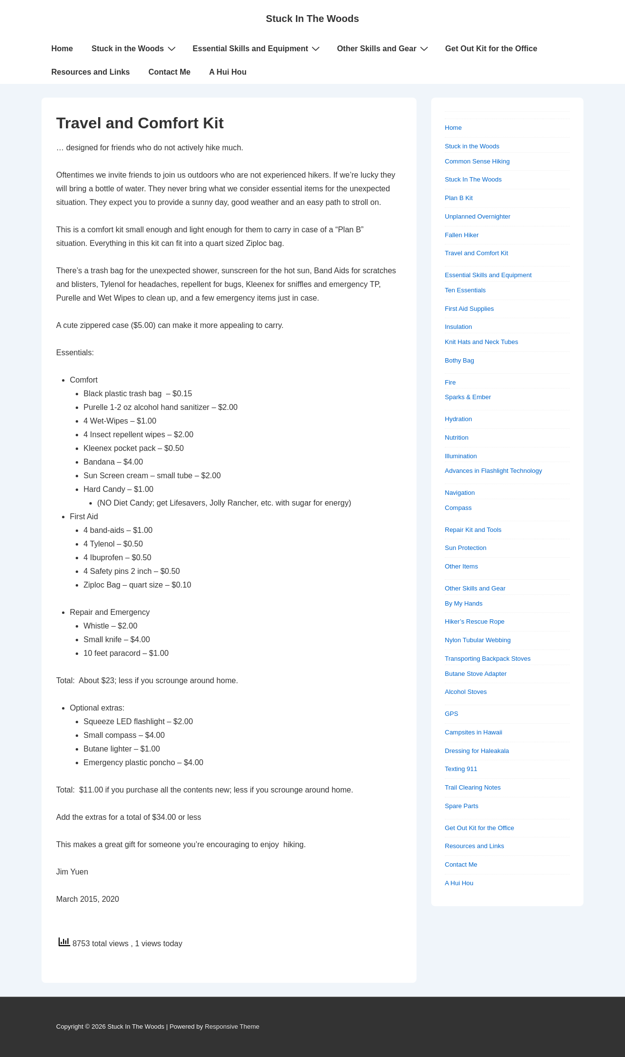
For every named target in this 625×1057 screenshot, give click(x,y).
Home (62, 48)
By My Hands (463, 603)
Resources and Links (90, 72)
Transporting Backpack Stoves (488, 658)
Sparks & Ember (468, 397)
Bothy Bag (459, 360)
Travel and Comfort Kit (476, 253)
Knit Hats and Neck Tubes (481, 342)
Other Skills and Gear (384, 48)
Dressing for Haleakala (477, 750)
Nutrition (456, 437)
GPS (451, 713)
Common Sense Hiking (477, 161)
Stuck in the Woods (134, 48)
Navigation (460, 492)
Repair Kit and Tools (473, 529)
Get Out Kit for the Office (491, 48)
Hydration (458, 419)
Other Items (461, 566)
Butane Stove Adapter (475, 673)
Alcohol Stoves (466, 691)
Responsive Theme (232, 1026)
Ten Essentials (465, 290)
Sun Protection (465, 547)
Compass (458, 507)
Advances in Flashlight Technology (493, 470)
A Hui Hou (228, 72)
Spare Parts (462, 806)
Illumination (461, 456)
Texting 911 (461, 768)
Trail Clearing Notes (472, 787)
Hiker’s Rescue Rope (474, 621)
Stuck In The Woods (312, 18)
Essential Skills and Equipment (258, 48)
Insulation (458, 326)
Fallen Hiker (462, 235)
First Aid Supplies (469, 308)
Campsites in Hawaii (473, 732)
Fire (450, 382)
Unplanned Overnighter (477, 216)
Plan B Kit (459, 198)
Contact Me (169, 72)
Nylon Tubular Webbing (478, 640)
